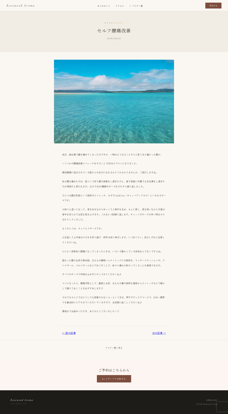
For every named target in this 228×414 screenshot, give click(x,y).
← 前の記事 (69, 333)
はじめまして (103, 5)
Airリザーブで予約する (114, 378)
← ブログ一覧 (136, 5)
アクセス (119, 5)
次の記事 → (159, 333)
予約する (213, 5)
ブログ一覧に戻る (114, 347)
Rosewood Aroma (21, 6)
